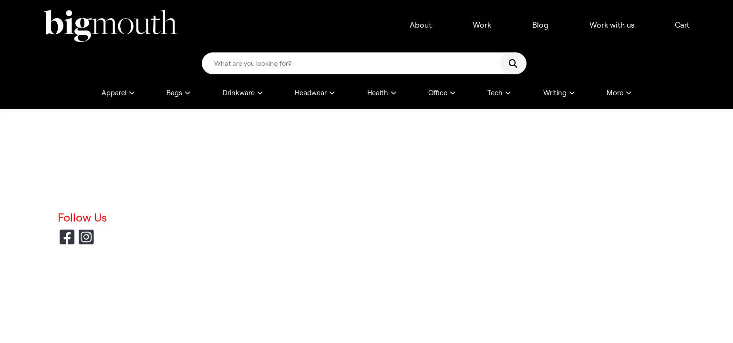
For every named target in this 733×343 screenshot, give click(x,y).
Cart (682, 25)
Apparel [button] (114, 92)
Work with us (611, 25)
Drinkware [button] (239, 92)
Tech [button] (495, 92)
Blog (540, 25)
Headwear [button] (311, 92)
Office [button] (437, 92)
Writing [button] (555, 92)
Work (482, 25)
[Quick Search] (355, 63)
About (421, 25)
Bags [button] (174, 92)
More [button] (615, 92)
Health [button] (377, 92)
